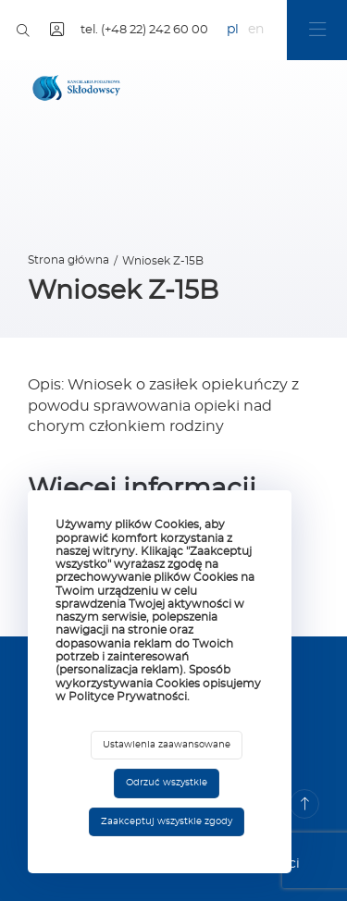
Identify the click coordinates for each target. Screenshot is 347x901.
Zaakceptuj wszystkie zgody (166, 821)
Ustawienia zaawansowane (166, 744)
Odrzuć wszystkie (166, 782)
